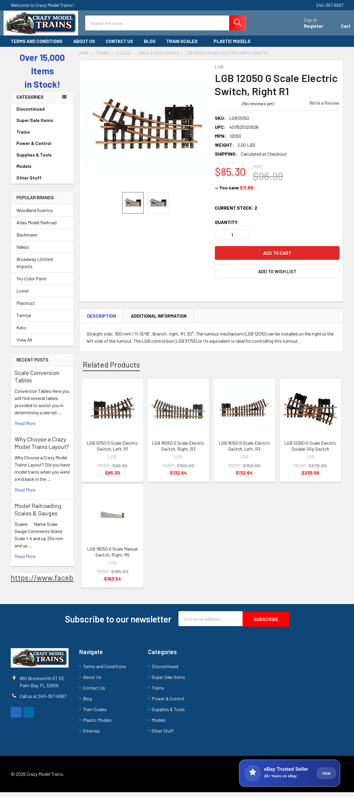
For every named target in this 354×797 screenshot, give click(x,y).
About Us (84, 46)
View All (24, 345)
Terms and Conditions (37, 46)
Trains (42, 137)
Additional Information (159, 321)
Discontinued (30, 114)
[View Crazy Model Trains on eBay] (289, 778)
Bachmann (27, 240)
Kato (21, 333)
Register (306, 29)
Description (101, 321)
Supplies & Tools (42, 160)
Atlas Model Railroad (36, 228)
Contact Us (119, 46)
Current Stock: (236, 213)
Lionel (22, 296)
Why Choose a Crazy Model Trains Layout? (42, 448)
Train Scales (184, 46)
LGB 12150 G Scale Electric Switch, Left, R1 (112, 451)
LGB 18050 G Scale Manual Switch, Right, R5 (112, 557)
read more (25, 428)
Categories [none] (30, 102)
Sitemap (91, 735)
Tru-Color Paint (31, 284)
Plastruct (25, 308)
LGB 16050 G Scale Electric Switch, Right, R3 (178, 451)
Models (42, 171)
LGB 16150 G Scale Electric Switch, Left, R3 (244, 451)
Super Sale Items (42, 125)
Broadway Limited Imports (34, 268)
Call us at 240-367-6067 (43, 701)
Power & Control (42, 148)
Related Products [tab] (111, 369)
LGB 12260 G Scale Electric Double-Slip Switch (310, 451)
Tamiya (23, 320)
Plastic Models (235, 46)
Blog (150, 46)
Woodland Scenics (34, 215)
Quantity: (227, 227)
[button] (277, 276)
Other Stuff (42, 183)
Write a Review (324, 108)
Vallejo (22, 252)
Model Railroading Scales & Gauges (38, 514)
